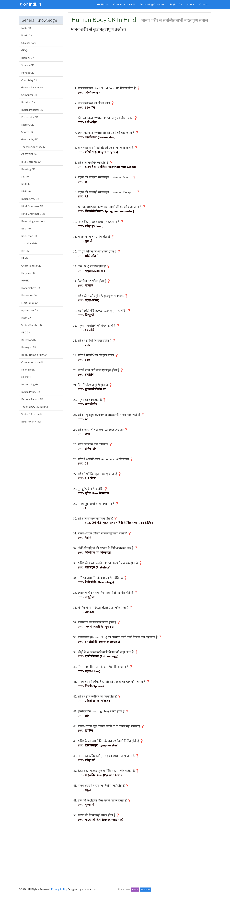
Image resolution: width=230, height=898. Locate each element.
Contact (204, 4)
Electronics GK (29, 302)
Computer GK (29, 95)
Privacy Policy (59, 889)
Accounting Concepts (152, 4)
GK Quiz (25, 50)
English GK (175, 4)
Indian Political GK (32, 109)
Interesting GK (30, 384)
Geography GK (29, 139)
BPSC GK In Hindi (31, 421)
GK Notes (102, 4)
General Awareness (32, 87)
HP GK (25, 280)
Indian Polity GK (30, 392)
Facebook (145, 889)
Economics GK (29, 117)
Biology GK (27, 57)
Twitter (135, 889)
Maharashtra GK (30, 288)
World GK (26, 35)
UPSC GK (26, 191)
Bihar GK (26, 228)
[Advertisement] (140, 58)
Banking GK (28, 169)
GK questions (29, 43)
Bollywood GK (29, 340)
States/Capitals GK (32, 325)
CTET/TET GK (29, 154)
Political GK (28, 102)
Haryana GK (28, 273)
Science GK (27, 65)
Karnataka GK (29, 295)
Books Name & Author (34, 354)
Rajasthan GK (29, 236)
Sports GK (27, 132)
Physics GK (27, 72)
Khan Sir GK (28, 369)
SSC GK (25, 176)
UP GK (25, 258)
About (190, 4)
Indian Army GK (30, 198)
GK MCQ (26, 377)
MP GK (25, 250)
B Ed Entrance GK (31, 161)
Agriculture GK (29, 310)
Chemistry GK (29, 80)
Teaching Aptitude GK (34, 147)
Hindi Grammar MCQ (33, 213)
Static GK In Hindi (31, 414)
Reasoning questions (33, 221)
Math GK (26, 317)
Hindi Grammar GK (32, 206)
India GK (26, 28)
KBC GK (25, 332)
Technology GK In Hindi (34, 406)
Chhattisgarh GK (31, 265)
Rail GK (25, 184)
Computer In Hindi (124, 4)
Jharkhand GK (29, 243)
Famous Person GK (32, 399)
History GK (27, 124)
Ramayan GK (28, 347)
